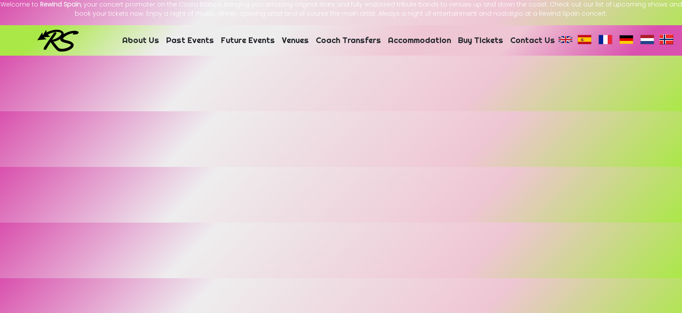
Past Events (190, 40)
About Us (140, 40)
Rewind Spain (60, 4)
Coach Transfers (348, 40)
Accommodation (419, 40)
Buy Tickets (480, 40)
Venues (295, 40)
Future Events (248, 40)
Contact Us (532, 40)
